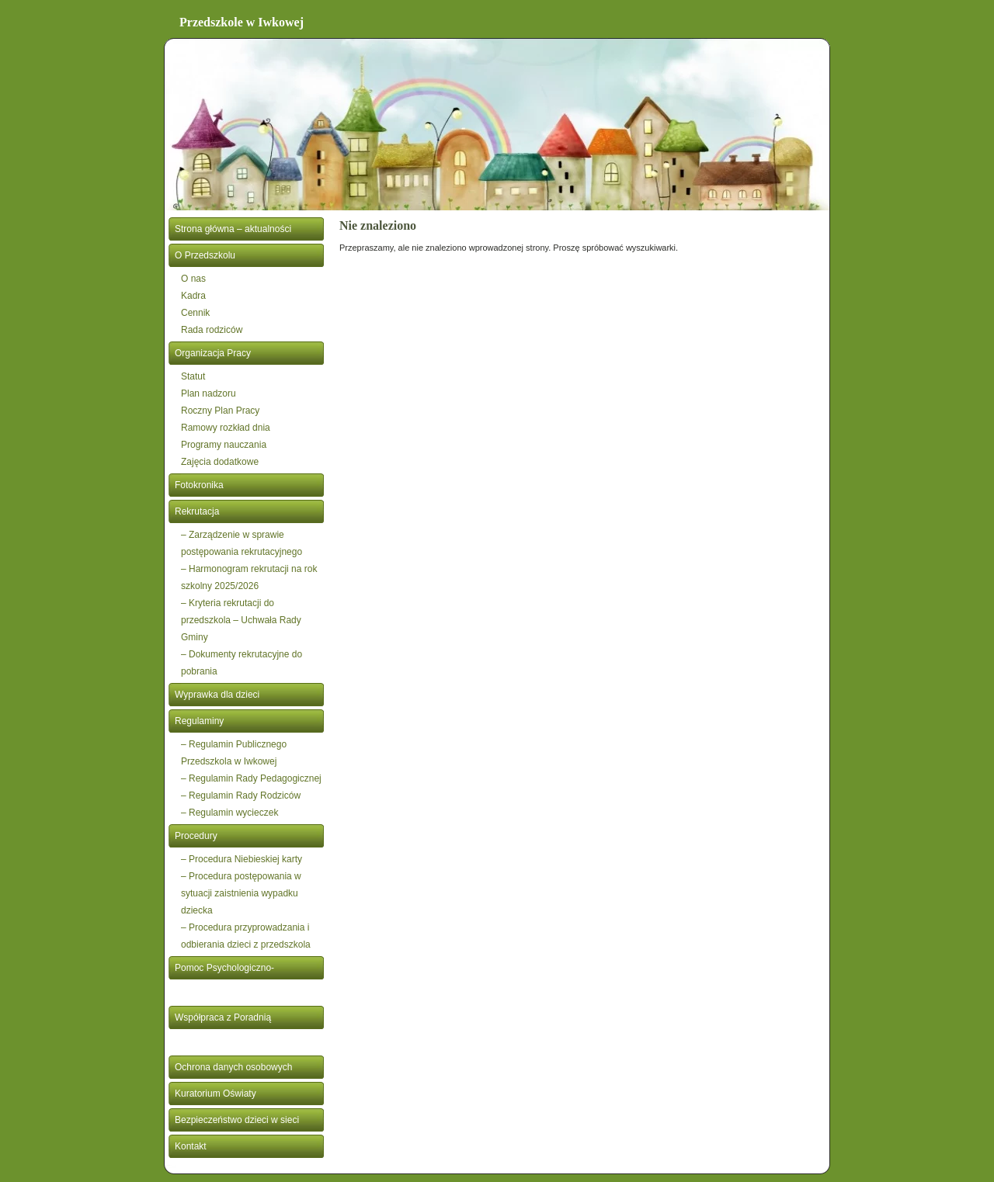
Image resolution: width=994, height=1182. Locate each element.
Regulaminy (199, 721)
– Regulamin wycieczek (229, 812)
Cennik (195, 312)
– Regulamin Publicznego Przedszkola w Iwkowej (234, 753)
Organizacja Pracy (213, 353)
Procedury (196, 835)
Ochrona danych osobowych (233, 1067)
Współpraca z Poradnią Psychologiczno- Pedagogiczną (239, 1029)
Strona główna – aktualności (233, 229)
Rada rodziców (211, 329)
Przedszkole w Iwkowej (241, 22)
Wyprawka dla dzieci (217, 694)
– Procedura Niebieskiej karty (241, 859)
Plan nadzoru (208, 393)
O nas (193, 278)
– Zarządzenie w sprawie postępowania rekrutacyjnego (241, 543)
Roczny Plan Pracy (220, 410)
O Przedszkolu (205, 255)
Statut (193, 376)
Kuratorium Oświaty (215, 1093)
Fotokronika (199, 485)
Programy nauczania (223, 444)
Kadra (193, 295)
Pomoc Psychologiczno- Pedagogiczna (224, 979)
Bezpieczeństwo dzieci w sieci (237, 1119)
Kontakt (191, 1146)
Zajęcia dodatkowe (220, 461)
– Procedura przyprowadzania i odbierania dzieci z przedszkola (246, 936)
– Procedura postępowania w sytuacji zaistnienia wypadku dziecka (241, 893)
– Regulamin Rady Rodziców (241, 795)
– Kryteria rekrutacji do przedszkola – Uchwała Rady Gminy (241, 620)
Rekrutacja (197, 511)
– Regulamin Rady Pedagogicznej (251, 778)
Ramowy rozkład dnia (225, 427)
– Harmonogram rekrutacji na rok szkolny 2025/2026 (249, 577)
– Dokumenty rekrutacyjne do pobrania (241, 663)
